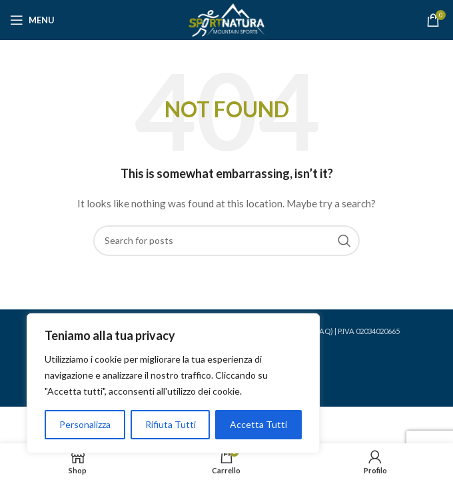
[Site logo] (226, 19)
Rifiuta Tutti (170, 424)
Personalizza (85, 424)
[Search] (226, 240)
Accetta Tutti (258, 424)
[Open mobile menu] (32, 20)
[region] (173, 383)
